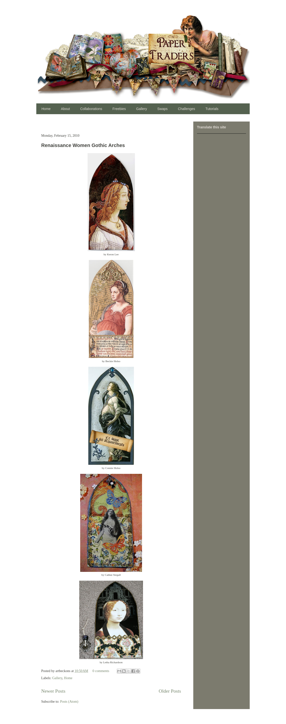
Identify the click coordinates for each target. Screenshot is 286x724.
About (65, 109)
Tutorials (211, 109)
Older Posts (170, 691)
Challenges (186, 109)
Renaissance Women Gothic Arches (83, 145)
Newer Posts (53, 691)
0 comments (100, 671)
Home (46, 109)
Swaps (162, 109)
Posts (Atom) (69, 701)
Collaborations (91, 109)
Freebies (119, 109)
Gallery (141, 109)
